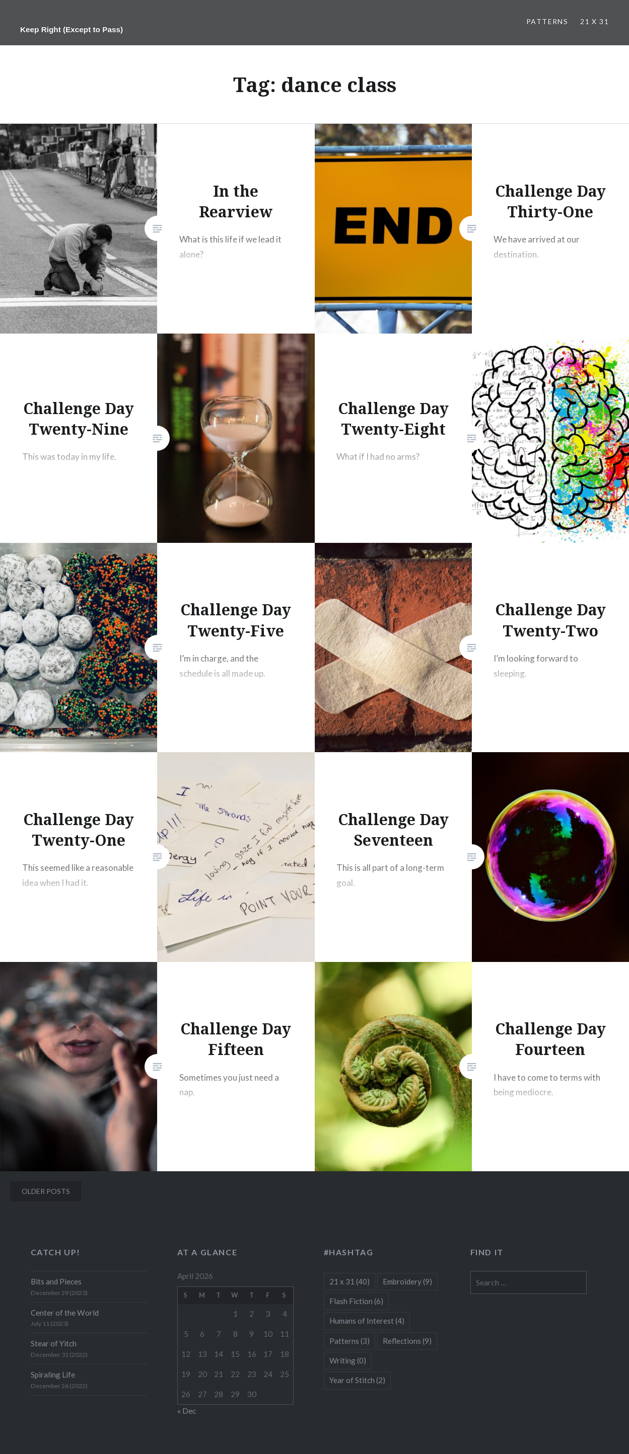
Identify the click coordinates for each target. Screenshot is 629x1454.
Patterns (547, 21)
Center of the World (65, 1312)
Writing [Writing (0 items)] (347, 1360)
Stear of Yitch (54, 1343)
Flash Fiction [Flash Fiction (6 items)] (356, 1301)
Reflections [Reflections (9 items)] (407, 1340)
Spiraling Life (53, 1374)
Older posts (46, 1191)
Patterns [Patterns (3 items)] (349, 1340)
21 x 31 (594, 21)
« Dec (186, 1410)
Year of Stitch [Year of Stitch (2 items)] (357, 1380)
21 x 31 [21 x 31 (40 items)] (349, 1281)
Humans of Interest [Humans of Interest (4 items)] (366, 1320)
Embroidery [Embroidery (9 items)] (407, 1281)
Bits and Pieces (56, 1281)
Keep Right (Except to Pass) (71, 29)
